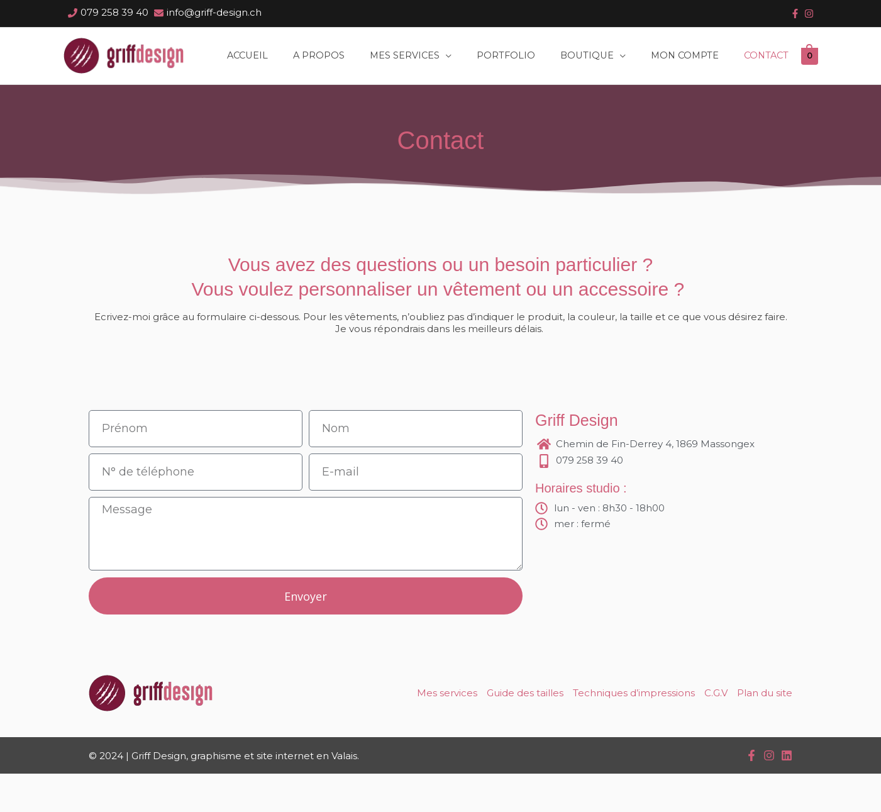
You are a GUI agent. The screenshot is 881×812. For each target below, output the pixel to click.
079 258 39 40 (114, 12)
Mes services (447, 731)
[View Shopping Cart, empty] (72, 103)
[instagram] (808, 13)
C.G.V (716, 731)
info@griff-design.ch (214, 12)
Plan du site (764, 731)
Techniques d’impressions (634, 731)
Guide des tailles (525, 731)
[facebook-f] (794, 13)
